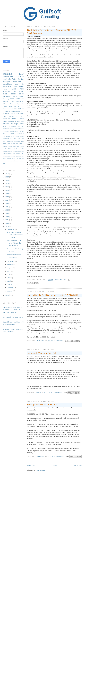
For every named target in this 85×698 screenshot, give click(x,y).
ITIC (12, 136)
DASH (5, 94)
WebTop (18, 153)
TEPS (4, 148)
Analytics (13, 126)
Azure (18, 126)
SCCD (12, 99)
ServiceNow (7, 86)
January (10, 291)
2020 (7, 190)
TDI (11, 76)
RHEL (14, 119)
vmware (5, 89)
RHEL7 (21, 143)
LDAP (21, 138)
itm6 (5, 79)
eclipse (16, 124)
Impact (21, 96)
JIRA (14, 138)
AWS (16, 99)
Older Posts (78, 465)
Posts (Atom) (40, 470)
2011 (7, 220)
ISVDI (21, 81)
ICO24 (13, 94)
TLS (17, 148)
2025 (7, 174)
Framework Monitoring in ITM (41, 353)
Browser (12, 128)
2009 (7, 226)
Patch (22, 141)
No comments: (61, 280)
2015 (7, 207)
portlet (4, 161)
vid (11, 161)
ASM (21, 89)
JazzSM (11, 116)
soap (8, 161)
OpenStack (7, 84)
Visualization (11, 153)
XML (22, 153)
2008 (7, 295)
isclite (22, 124)
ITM (12, 101)
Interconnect (19, 101)
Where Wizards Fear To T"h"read (12, 317)
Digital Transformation (13, 111)
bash (22, 121)
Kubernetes (6, 91)
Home (55, 465)
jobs (17, 158)
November (11, 261)
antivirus (13, 156)
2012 (7, 216)
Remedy (10, 146)
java (16, 84)
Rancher (21, 119)
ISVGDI (5, 133)
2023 (7, 180)
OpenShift (20, 104)
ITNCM (17, 136)
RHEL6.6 (15, 143)
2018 (7, 197)
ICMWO (21, 99)
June (9, 274)
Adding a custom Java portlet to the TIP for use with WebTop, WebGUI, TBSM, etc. (11, 309)
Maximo (7, 73)
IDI (9, 79)
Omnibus (12, 104)
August (10, 268)
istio (11, 158)
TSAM (5, 121)
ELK (22, 111)
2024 (7, 177)
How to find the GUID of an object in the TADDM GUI (53, 295)
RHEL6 (9, 143)
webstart (21, 161)
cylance (18, 156)
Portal (4, 143)
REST (11, 106)
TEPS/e (9, 148)
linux (14, 91)
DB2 (4, 111)
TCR (22, 106)
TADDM (16, 106)
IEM (14, 131)
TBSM (21, 86)
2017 (7, 200)
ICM (4, 114)
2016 (7, 203)
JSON (4, 116)
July (9, 271)
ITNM (21, 94)
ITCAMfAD (20, 133)
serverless (10, 109)
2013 (7, 213)
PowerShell (6, 119)
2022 (7, 183)
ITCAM (12, 133)
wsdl (4, 163)
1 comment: (59, 340)
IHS (17, 131)
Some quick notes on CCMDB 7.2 (43, 404)
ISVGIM (16, 114)
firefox (4, 158)
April (9, 281)
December (11, 229)
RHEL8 (5, 146)
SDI (14, 146)
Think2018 (6, 151)
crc (11, 124)
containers (6, 124)
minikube (21, 158)
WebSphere (7, 96)
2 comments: (59, 456)
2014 (7, 210)
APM (14, 89)
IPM (20, 131)
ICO (22, 76)
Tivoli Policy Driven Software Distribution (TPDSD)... (15, 234)
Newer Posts (31, 465)
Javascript (6, 99)
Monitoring (17, 141)
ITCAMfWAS (6, 136)
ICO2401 (5, 101)
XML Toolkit (6, 156)
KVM (18, 138)
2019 (7, 193)
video (16, 76)
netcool (6, 76)
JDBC (11, 138)
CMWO (17, 128)
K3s (17, 116)
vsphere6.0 (15, 161)
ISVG (11, 114)
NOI (22, 116)
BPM (15, 109)
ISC (22, 131)
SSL (17, 146)
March (9, 284)
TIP (14, 148)
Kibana (5, 104)
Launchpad (10, 141)
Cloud (15, 86)
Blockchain (6, 128)
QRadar (5, 106)
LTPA (4, 141)
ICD (21, 73)
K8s (22, 84)
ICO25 (14, 81)
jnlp (14, 158)
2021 (7, 187)
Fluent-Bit (10, 131)
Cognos (5, 131)
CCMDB (20, 109)
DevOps (15, 96)
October (10, 264)
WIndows (11, 121)
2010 (7, 223)
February (10, 288)
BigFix (21, 91)
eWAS (22, 156)
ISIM (8, 114)
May (9, 278)
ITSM (22, 114)
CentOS (21, 128)
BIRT (22, 126)
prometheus (6, 126)
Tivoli (4, 109)
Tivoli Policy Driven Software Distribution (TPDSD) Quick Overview (51, 32)
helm (8, 158)
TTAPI (22, 148)
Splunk (21, 146)
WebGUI (17, 121)
